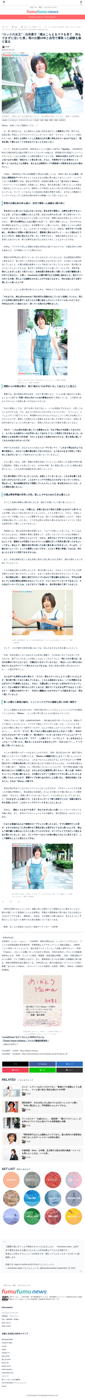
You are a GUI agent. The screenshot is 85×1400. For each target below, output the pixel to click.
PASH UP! (5, 1363)
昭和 (51, 120)
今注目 (36, 120)
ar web (4, 1346)
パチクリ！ (5, 1376)
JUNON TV (5, 1353)
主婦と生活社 (6, 1326)
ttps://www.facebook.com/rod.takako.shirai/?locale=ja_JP (45, 1054)
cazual (4, 1386)
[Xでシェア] (15, 1064)
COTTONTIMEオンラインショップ (14, 1383)
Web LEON (6, 1356)
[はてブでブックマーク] (69, 1064)
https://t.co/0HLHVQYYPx (25, 1264)
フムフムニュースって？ (10, 1313)
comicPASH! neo (7, 1373)
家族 (46, 120)
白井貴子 (62, 120)
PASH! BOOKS (7, 1369)
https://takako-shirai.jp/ (29, 1051)
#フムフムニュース (45, 1264)
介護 (41, 120)
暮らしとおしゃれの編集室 (11, 1379)
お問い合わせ (6, 1323)
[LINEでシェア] (42, 1070)
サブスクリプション (25, 120)
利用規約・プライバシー (10, 1316)
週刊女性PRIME (7, 1339)
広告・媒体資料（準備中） (11, 1319)
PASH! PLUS (6, 1366)
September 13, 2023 (66, 1268)
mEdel (4, 1349)
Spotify (4, 120)
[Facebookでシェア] (42, 1064)
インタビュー (13, 120)
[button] (69, 1070)
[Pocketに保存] (15, 1070)
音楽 (56, 120)
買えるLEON (6, 1359)
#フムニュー (25, 1254)
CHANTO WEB (7, 1343)
